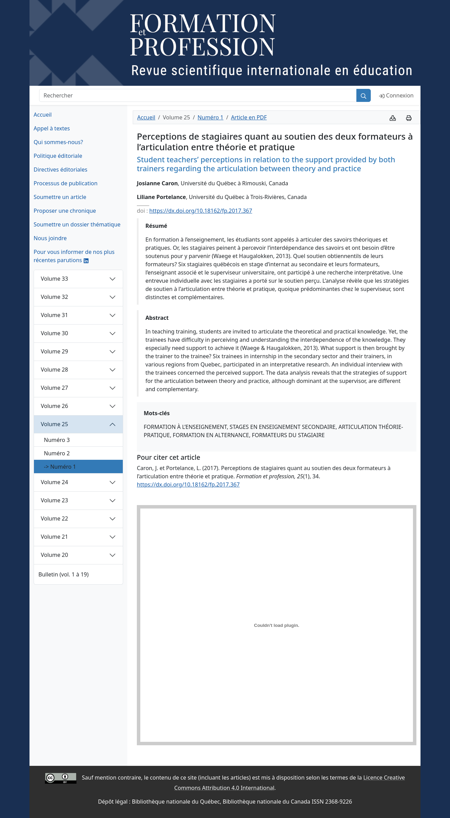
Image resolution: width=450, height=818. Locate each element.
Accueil (43, 114)
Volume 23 (54, 500)
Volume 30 (54, 333)
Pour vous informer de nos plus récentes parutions (74, 256)
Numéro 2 (57, 453)
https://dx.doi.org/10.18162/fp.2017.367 (200, 210)
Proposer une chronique (65, 210)
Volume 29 (54, 351)
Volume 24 (54, 482)
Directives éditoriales (60, 169)
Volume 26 (54, 406)
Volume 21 (54, 536)
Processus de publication (65, 183)
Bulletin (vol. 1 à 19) (63, 574)
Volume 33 (54, 278)
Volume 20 (54, 555)
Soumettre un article (60, 197)
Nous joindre (50, 238)
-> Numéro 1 (60, 466)
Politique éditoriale (58, 156)
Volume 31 (54, 315)
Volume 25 (54, 424)
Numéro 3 (57, 440)
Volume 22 (54, 518)
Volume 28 (54, 369)
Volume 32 (54, 297)
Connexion (396, 95)
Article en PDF (249, 117)
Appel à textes (52, 128)
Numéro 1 (210, 117)
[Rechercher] (198, 95)
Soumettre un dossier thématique (77, 224)
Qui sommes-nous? (58, 142)
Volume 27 (54, 388)
